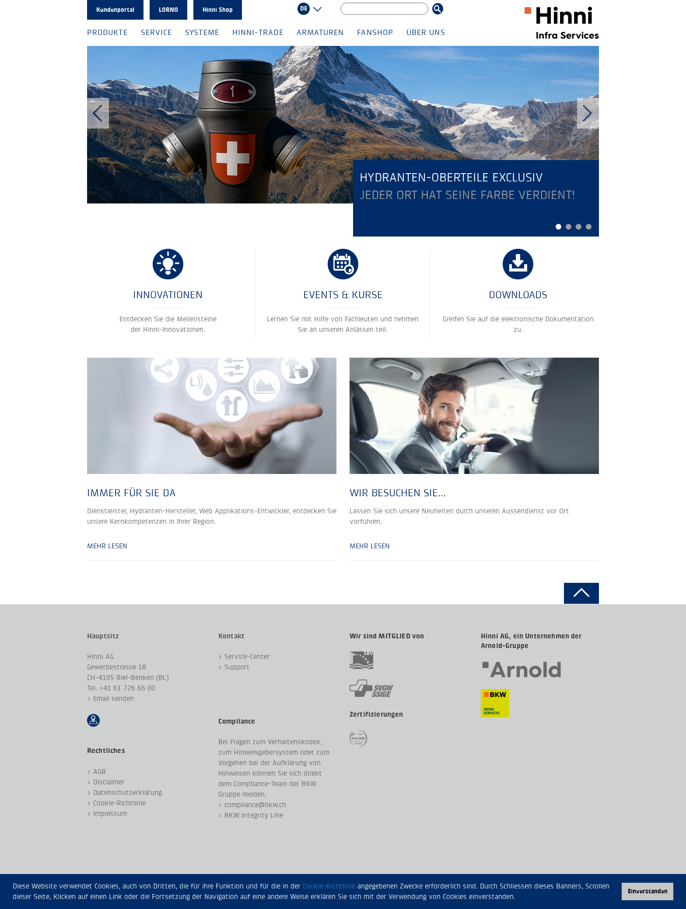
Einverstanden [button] (648, 891)
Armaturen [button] (320, 32)
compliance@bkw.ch (255, 805)
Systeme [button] (202, 32)
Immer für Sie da (131, 493)
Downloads (518, 295)
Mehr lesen (107, 546)
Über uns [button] (425, 32)
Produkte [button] (107, 32)
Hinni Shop (218, 10)
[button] (519, 897)
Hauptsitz (103, 636)
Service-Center (247, 656)
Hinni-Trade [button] (258, 32)
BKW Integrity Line (253, 815)
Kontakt (231, 636)
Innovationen (168, 295)
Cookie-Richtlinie (329, 886)
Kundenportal (115, 10)
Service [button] (156, 32)
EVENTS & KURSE (343, 295)
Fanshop (375, 32)
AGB (99, 771)
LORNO (168, 10)
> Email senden (110, 698)
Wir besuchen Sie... (398, 493)
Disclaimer (109, 782)
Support (237, 667)
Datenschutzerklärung (127, 792)
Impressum (110, 813)
